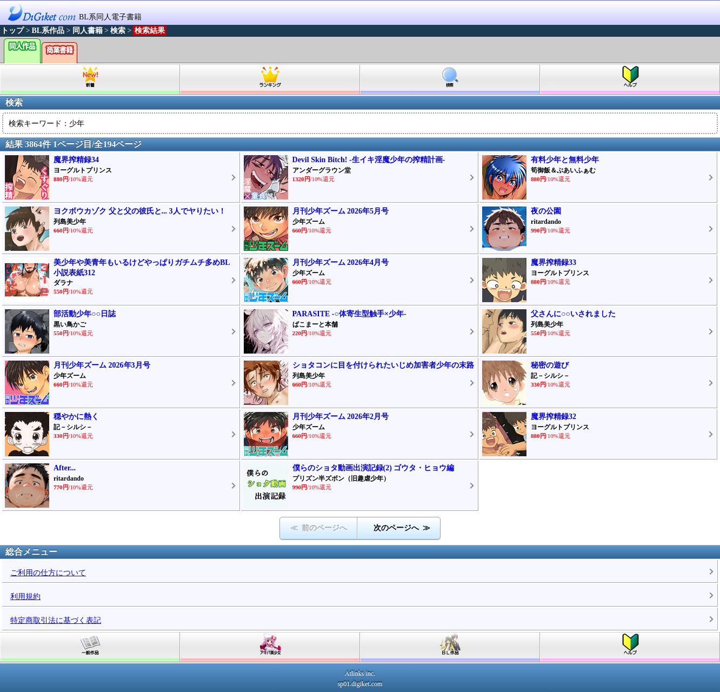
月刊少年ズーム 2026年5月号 (340, 211)
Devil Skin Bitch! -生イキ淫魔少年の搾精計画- (368, 160)
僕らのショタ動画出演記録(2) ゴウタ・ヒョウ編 (373, 468)
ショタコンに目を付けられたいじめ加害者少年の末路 (383, 365)
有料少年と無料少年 (565, 160)
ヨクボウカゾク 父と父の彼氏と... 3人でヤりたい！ (140, 211)
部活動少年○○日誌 (85, 314)
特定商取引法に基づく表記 (55, 620)
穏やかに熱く (76, 416)
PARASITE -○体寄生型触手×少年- (349, 314)
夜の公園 (546, 211)
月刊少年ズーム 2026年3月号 (102, 365)
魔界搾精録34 (76, 160)
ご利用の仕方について (48, 573)
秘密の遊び (550, 365)
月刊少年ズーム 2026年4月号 (340, 262)
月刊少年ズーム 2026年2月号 (340, 416)
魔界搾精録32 (553, 416)
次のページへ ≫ (402, 528)
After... (65, 468)
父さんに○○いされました (573, 314)
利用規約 (25, 597)
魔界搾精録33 (553, 262)
